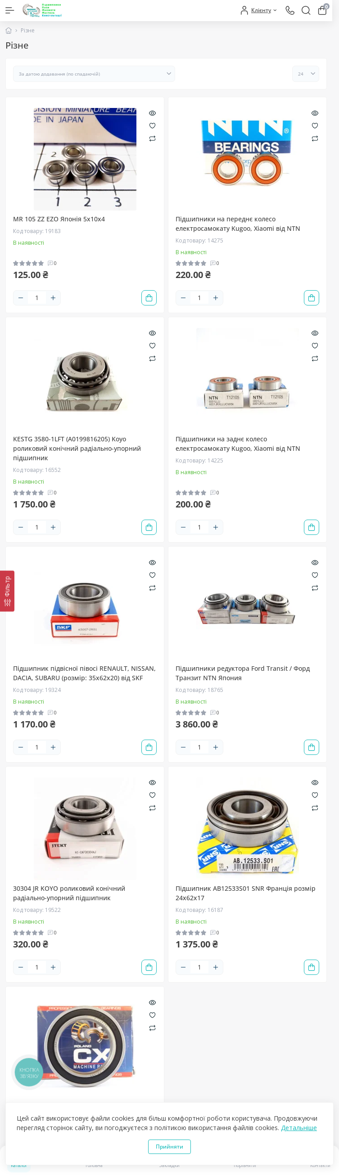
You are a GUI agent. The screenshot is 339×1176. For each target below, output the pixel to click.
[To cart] (149, 297)
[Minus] (21, 298)
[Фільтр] (7, 590)
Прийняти (169, 1146)
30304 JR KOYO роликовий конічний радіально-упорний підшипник (69, 893)
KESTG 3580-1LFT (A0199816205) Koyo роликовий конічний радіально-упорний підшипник (77, 448)
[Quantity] (37, 298)
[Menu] (9, 10)
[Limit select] (305, 74)
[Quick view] (152, 112)
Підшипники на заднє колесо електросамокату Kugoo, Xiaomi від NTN (238, 444)
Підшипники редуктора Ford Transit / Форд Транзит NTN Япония (243, 673)
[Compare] (152, 138)
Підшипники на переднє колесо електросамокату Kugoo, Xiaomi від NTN (238, 224)
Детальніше (299, 1127)
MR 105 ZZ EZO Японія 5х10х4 (59, 219)
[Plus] (53, 298)
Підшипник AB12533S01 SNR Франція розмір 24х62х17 (246, 893)
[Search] (306, 10)
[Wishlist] (152, 125)
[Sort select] (94, 74)
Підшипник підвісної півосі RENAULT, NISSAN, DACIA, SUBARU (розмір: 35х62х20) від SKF (84, 673)
